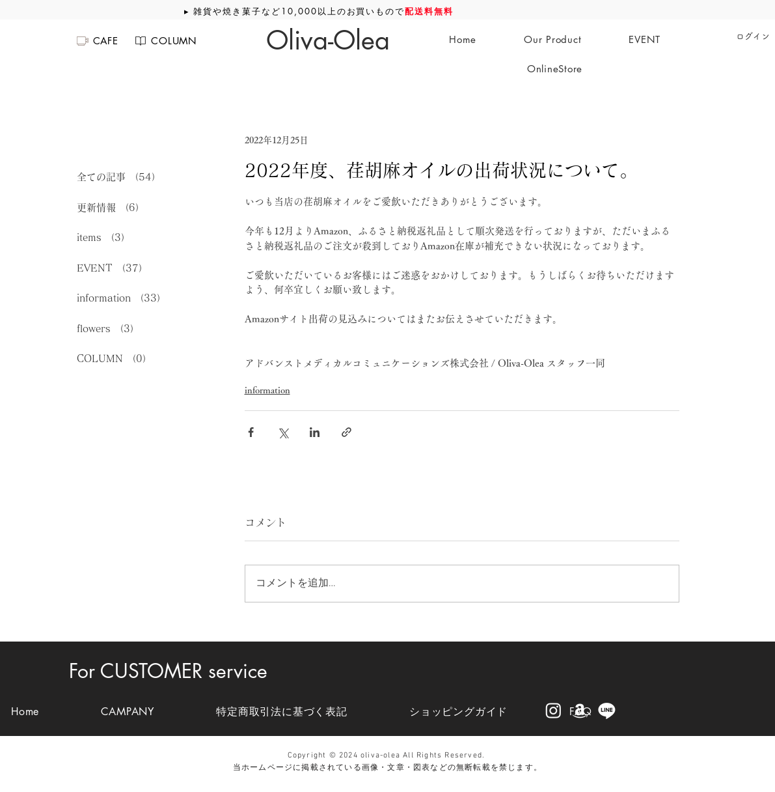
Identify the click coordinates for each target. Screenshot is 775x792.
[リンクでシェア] (346, 432)
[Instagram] (553, 710)
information (267, 390)
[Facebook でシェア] (251, 432)
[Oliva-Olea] (328, 40)
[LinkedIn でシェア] (314, 432)
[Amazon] (580, 710)
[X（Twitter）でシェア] (283, 432)
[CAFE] (97, 41)
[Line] (607, 710)
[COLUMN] (165, 41)
